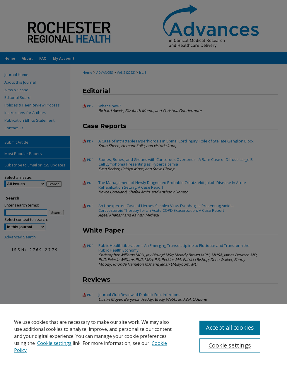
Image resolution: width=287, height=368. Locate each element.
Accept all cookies (230, 327)
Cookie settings (54, 343)
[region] (143, 336)
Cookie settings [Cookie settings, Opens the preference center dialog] (230, 345)
